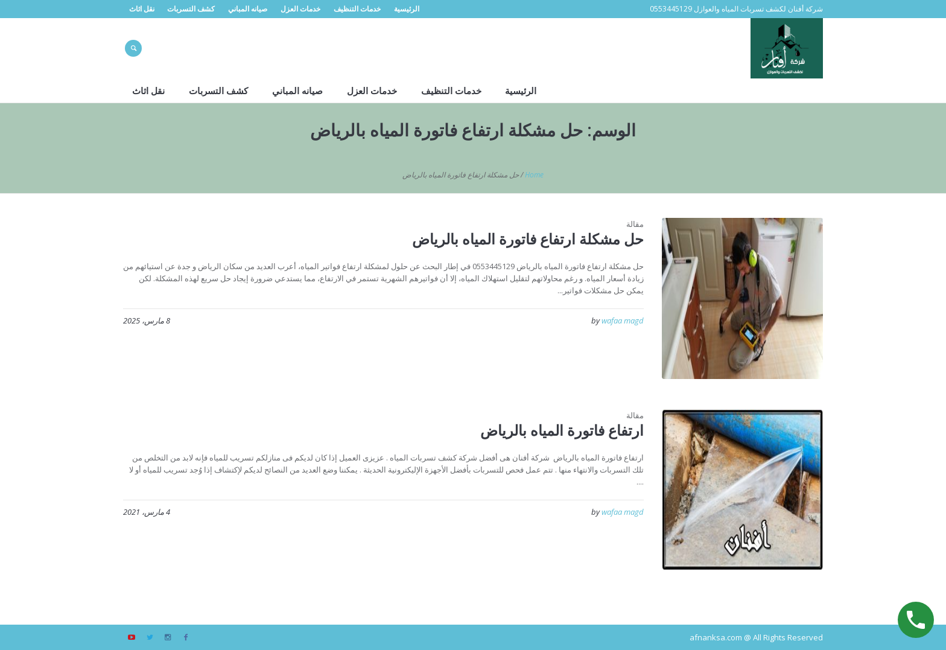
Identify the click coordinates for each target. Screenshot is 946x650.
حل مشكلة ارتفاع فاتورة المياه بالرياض (528, 239)
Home (534, 175)
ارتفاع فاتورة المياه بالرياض (562, 430)
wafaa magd (623, 320)
